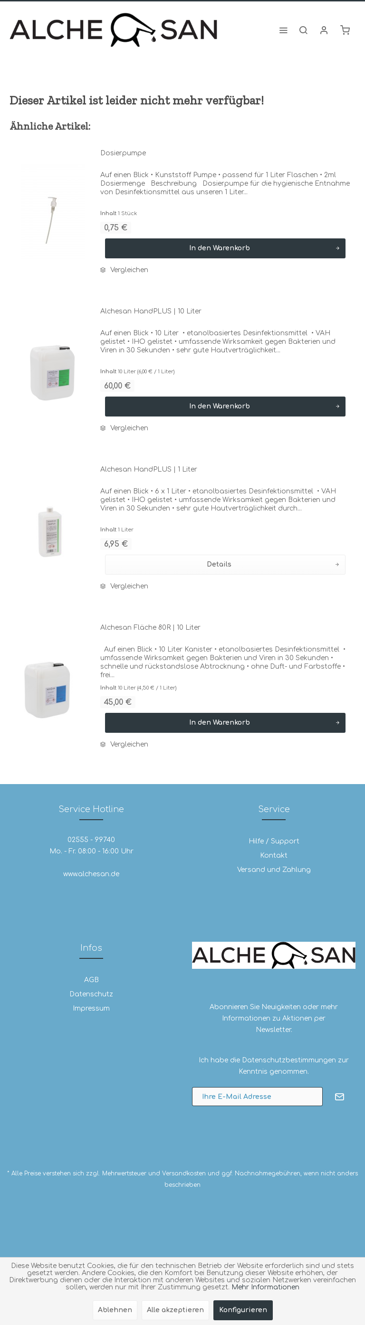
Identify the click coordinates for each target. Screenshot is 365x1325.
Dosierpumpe (123, 153)
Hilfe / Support (274, 841)
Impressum (91, 1008)
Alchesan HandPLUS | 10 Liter (151, 311)
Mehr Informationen (265, 1287)
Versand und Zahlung (274, 869)
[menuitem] (283, 29)
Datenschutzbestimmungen (289, 1060)
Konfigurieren (243, 1310)
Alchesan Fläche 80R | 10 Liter (150, 627)
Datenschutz (91, 994)
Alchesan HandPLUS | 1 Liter (148, 469)
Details (273, 562)
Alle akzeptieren (175, 1310)
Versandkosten (184, 1173)
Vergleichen (124, 270)
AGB (91, 980)
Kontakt (274, 855)
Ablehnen (115, 1310)
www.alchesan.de (91, 874)
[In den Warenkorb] (225, 248)
